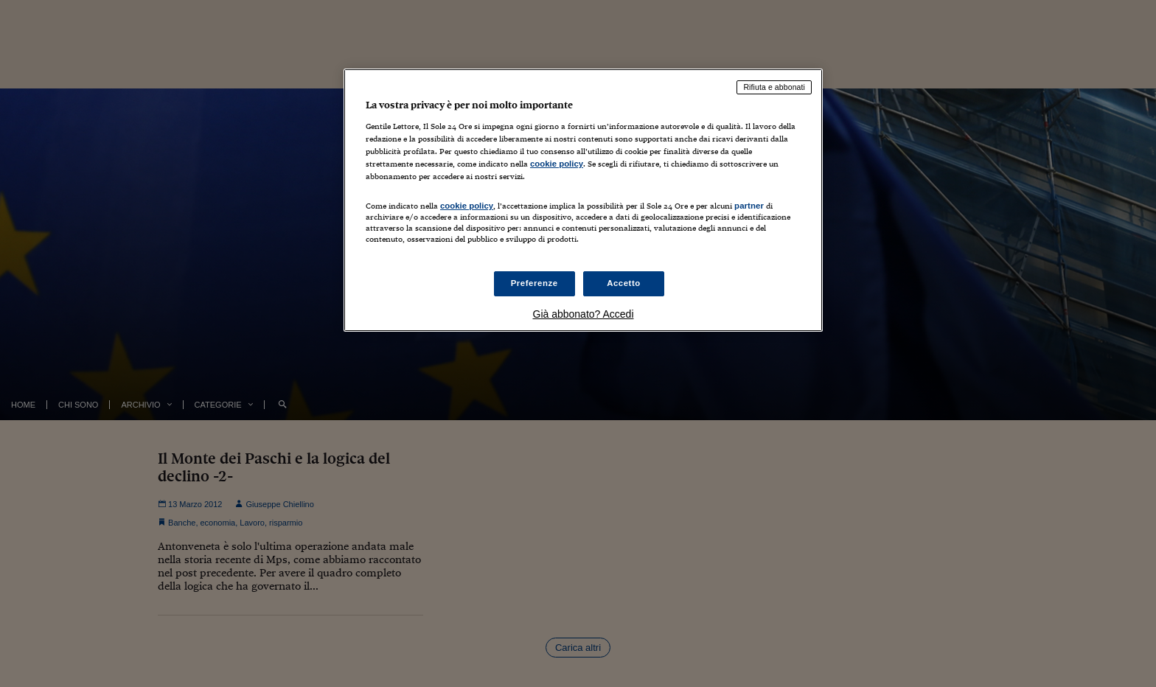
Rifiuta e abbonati (774, 87)
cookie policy (556, 163)
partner (749, 205)
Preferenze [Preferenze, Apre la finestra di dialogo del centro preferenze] (534, 283)
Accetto (624, 283)
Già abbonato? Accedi (583, 314)
